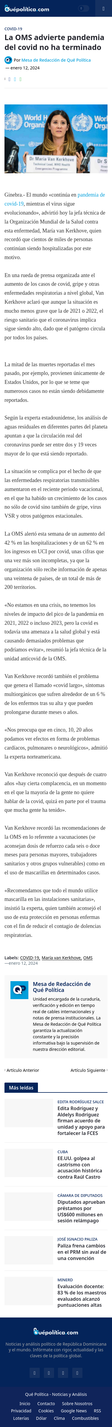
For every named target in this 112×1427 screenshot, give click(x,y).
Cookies (46, 1411)
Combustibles (85, 1418)
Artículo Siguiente (88, 1070)
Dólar (41, 1418)
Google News (74, 1411)
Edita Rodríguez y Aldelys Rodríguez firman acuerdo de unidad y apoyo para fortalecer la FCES (81, 1120)
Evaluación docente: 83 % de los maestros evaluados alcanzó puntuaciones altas (82, 1295)
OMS (88, 958)
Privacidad (21, 1411)
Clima (59, 1418)
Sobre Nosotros (77, 1403)
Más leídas (21, 1087)
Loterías (21, 1418)
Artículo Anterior (23, 1070)
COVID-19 (29, 958)
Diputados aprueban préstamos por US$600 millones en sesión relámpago (81, 1211)
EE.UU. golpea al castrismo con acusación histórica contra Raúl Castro (80, 1167)
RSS (97, 1411)
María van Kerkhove (61, 958)
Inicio (24, 1403)
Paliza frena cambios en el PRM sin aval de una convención (82, 1252)
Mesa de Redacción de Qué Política (62, 986)
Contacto (46, 1403)
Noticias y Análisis (69, 1394)
